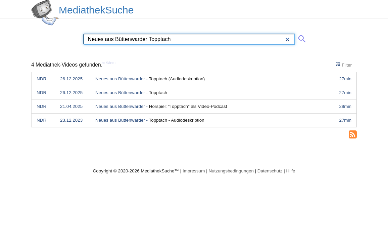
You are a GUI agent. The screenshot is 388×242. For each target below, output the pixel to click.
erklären (108, 63)
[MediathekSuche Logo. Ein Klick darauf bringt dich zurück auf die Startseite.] (45, 13)
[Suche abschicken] (301, 38)
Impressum (194, 170)
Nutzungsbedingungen (231, 170)
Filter (344, 64)
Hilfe (290, 170)
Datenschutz (270, 170)
